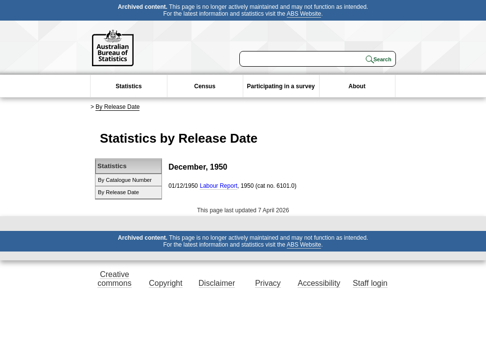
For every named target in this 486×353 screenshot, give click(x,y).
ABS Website (304, 13)
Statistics (128, 86)
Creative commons (114, 278)
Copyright (165, 283)
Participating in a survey (281, 86)
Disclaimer (217, 283)
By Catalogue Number (125, 180)
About (357, 86)
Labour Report (218, 185)
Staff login (370, 283)
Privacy (267, 283)
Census (204, 86)
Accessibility (319, 283)
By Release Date (117, 106)
